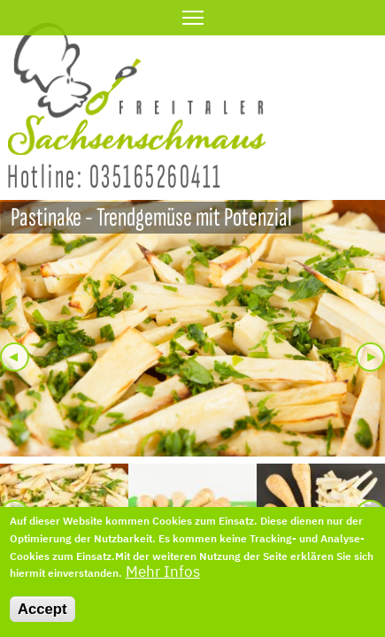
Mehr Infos (163, 580)
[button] (192, 328)
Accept (42, 617)
